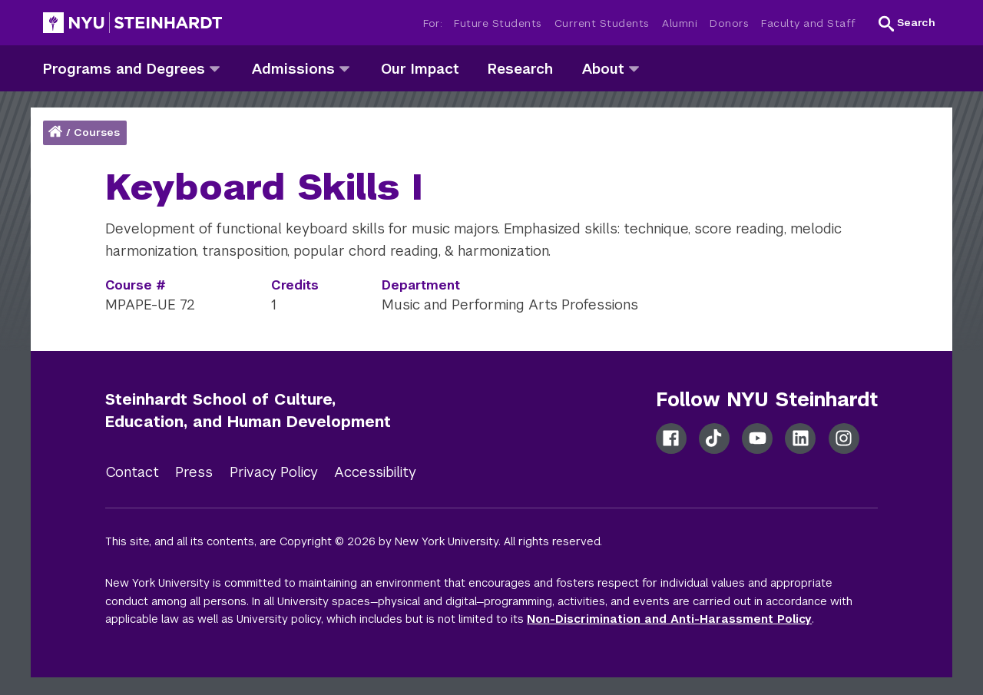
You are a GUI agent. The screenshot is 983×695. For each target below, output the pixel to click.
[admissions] (344, 68)
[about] (634, 68)
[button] (907, 23)
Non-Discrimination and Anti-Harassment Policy (669, 619)
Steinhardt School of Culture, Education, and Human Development (248, 410)
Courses (97, 132)
